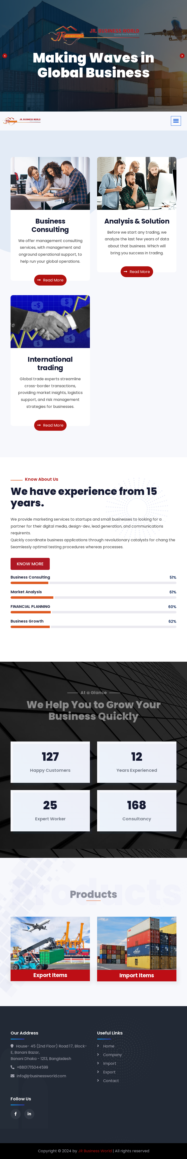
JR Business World (95, 1151)
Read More (50, 280)
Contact (111, 1081)
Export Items (50, 975)
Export (109, 1072)
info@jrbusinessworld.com (38, 1076)
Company (112, 1055)
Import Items (136, 975)
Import (109, 1063)
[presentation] (4, 55)
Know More (30, 564)
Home (108, 1046)
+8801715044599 (29, 1067)
